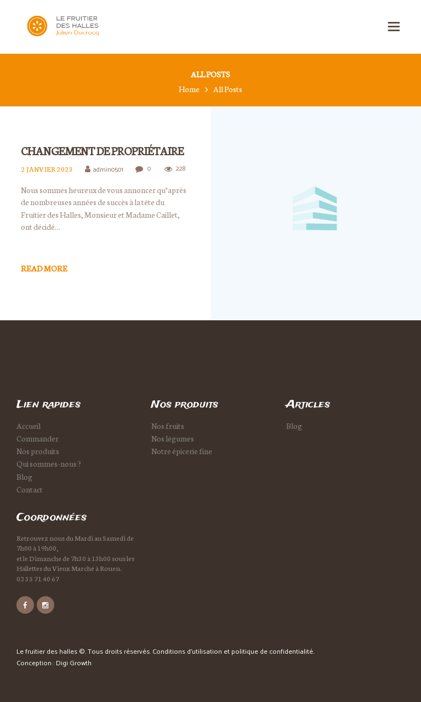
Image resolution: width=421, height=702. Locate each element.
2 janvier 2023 (47, 169)
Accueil (28, 425)
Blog (24, 476)
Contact (29, 489)
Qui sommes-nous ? (48, 463)
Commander (37, 438)
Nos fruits (167, 425)
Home (189, 89)
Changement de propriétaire (102, 151)
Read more (44, 268)
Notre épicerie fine (181, 450)
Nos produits (37, 450)
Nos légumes (172, 438)
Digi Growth (74, 663)
